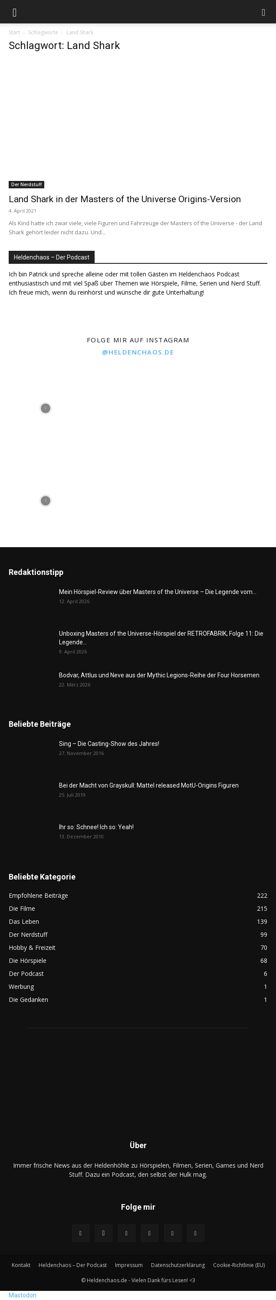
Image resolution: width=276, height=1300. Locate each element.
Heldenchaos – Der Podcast (73, 1265)
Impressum (129, 1265)
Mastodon (22, 1295)
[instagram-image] (45, 407)
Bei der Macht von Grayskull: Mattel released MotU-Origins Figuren (149, 785)
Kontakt (21, 1265)
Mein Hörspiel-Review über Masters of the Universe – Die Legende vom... (157, 591)
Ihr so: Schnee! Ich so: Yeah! (96, 827)
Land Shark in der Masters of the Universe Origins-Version (125, 199)
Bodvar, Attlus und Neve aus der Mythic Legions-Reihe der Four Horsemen (159, 675)
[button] (15, 11)
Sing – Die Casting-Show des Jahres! (109, 743)
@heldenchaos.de (138, 352)
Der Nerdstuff (26, 184)
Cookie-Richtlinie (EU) (239, 1265)
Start (14, 32)
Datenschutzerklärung (178, 1265)
